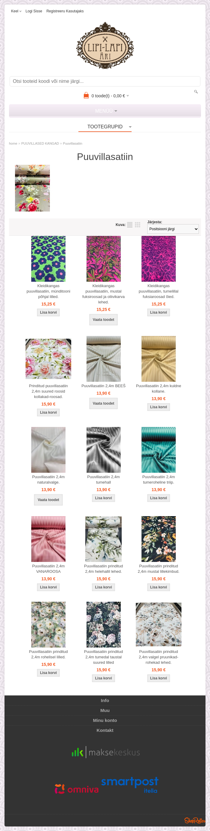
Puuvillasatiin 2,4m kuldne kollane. (158, 389)
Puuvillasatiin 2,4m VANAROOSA (48, 569)
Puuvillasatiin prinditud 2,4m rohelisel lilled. (48, 654)
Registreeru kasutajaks (65, 11)
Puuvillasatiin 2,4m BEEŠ (103, 386)
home (13, 143)
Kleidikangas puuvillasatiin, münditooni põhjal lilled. (48, 291)
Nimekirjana (129, 224)
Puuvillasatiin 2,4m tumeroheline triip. (158, 479)
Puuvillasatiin (72, 143)
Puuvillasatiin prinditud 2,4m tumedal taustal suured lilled (103, 657)
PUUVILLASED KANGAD (40, 143)
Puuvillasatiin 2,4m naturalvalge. (48, 479)
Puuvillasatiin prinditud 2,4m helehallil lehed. (103, 569)
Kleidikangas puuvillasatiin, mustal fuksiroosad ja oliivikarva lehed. (103, 294)
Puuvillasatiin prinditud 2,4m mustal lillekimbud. (158, 569)
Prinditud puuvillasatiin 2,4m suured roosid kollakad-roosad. (48, 391)
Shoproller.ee (194, 820)
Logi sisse (34, 11)
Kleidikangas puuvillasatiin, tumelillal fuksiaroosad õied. (158, 291)
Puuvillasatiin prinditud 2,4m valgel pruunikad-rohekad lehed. (158, 657)
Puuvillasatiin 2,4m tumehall (103, 479)
